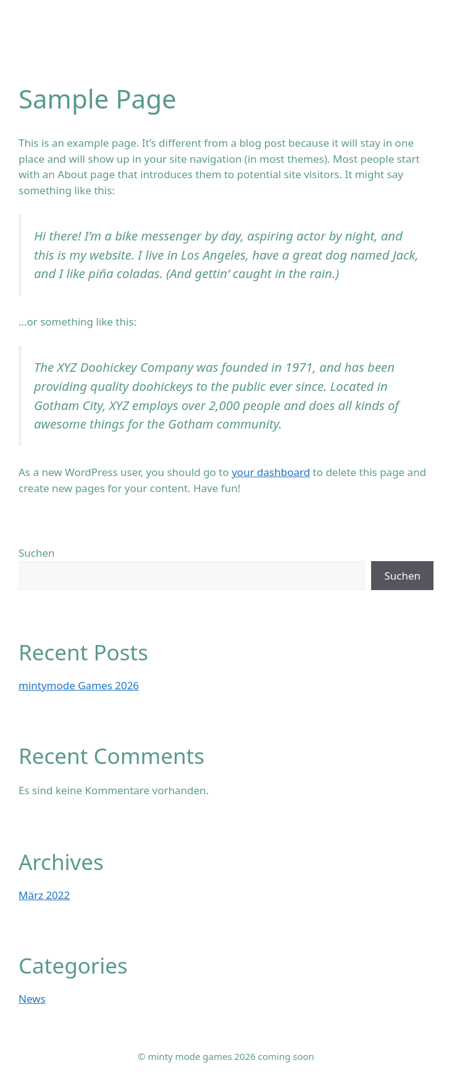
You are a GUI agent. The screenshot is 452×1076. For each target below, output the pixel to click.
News (32, 999)
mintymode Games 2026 (79, 685)
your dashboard (271, 472)
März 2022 (44, 895)
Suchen (37, 553)
